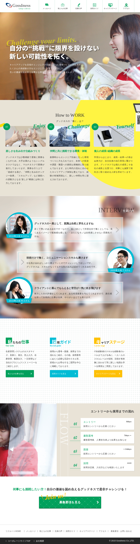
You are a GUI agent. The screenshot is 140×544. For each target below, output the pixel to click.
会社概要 (40, 541)
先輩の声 (78, 8)
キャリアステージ (110, 8)
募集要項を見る (70, 502)
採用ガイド (94, 8)
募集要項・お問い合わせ (121, 531)
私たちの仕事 (63, 8)
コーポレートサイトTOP (19, 541)
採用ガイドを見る (59, 374)
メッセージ (47, 8)
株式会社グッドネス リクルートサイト (18, 6)
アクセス (126, 8)
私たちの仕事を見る (16, 374)
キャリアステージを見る (106, 374)
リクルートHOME (13, 531)
